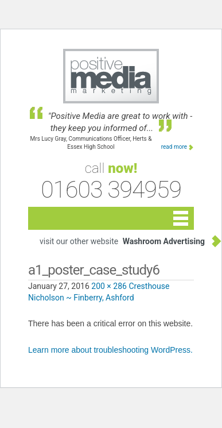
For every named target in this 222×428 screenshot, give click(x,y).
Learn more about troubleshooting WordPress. (110, 349)
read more (174, 147)
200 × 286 (109, 286)
